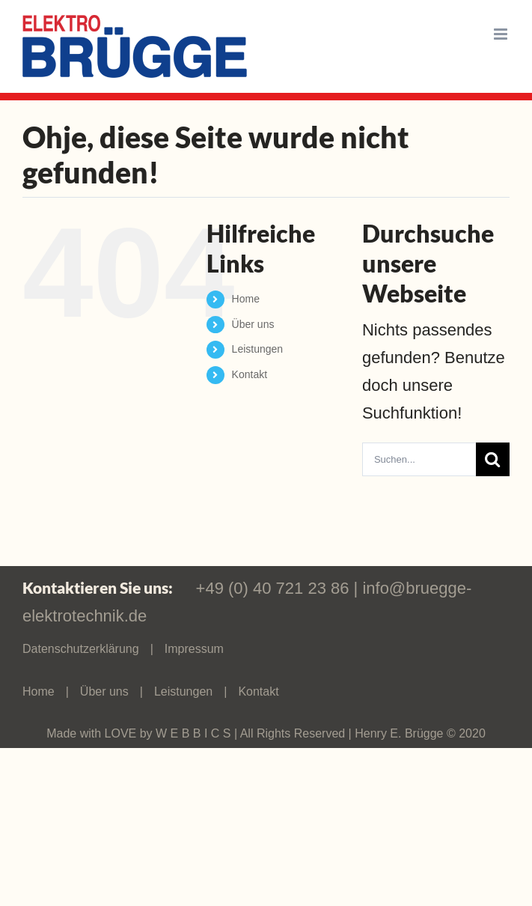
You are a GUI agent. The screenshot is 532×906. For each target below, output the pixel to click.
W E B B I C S (195, 733)
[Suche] (493, 459)
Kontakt (249, 374)
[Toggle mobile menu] (502, 34)
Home (246, 299)
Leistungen (258, 349)
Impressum (194, 648)
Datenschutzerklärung (80, 648)
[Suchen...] (419, 459)
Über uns (253, 324)
